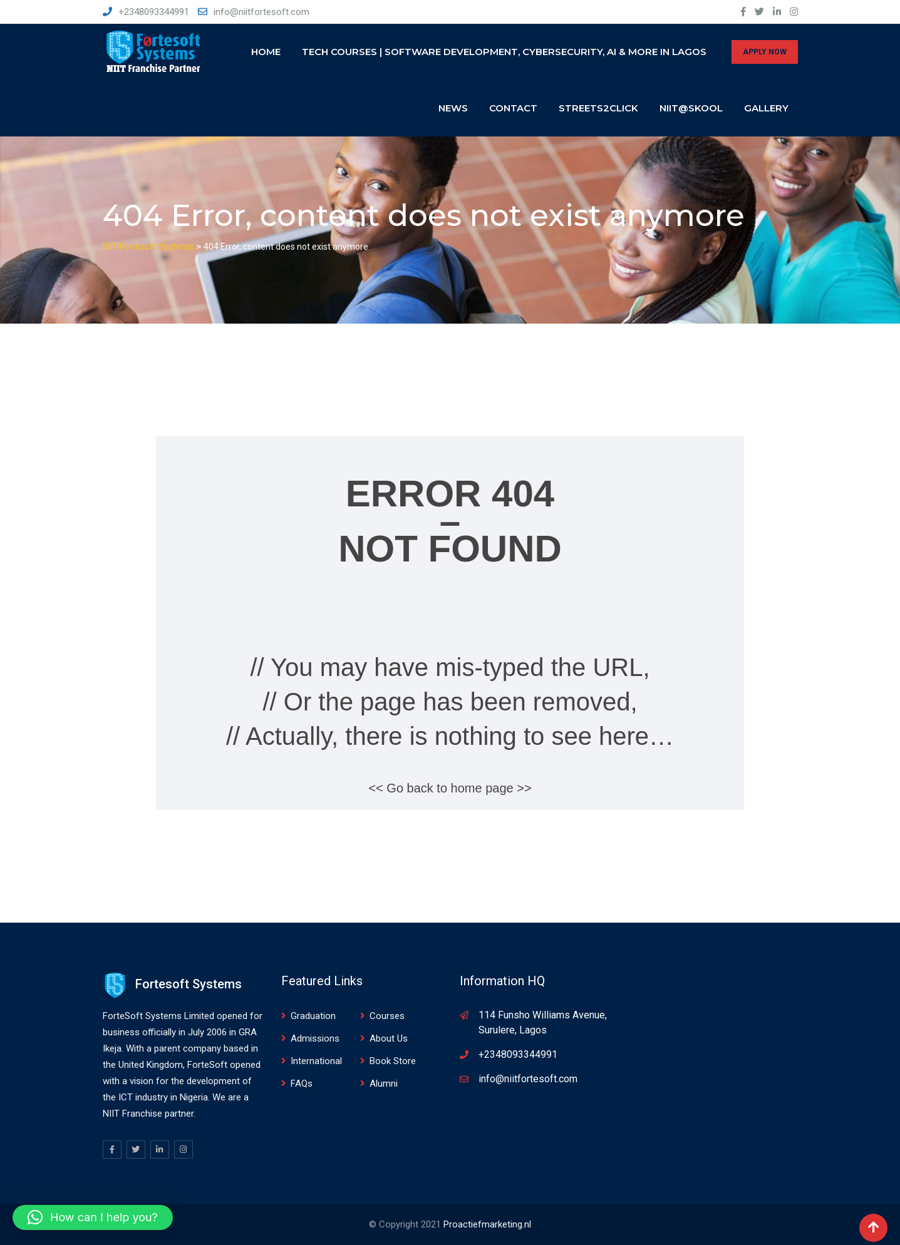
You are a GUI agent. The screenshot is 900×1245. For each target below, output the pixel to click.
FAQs (302, 1083)
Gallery (766, 108)
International (316, 1061)
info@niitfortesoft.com (261, 12)
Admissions (315, 1038)
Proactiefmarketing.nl (487, 1224)
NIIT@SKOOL (691, 108)
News (453, 108)
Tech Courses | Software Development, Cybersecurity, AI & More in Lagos (504, 52)
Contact (513, 108)
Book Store (393, 1061)
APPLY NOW (765, 52)
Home (266, 52)
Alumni (384, 1083)
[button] (93, 1217)
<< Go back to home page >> (449, 788)
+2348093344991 (153, 12)
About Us (389, 1038)
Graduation (313, 1016)
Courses (387, 1016)
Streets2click (598, 108)
